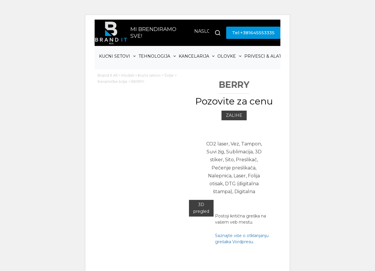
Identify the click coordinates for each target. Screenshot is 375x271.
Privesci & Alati (267, 56)
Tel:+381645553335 (253, 32)
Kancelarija (197, 56)
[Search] (217, 32)
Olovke (230, 56)
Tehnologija (158, 56)
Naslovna (207, 31)
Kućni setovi (118, 56)
